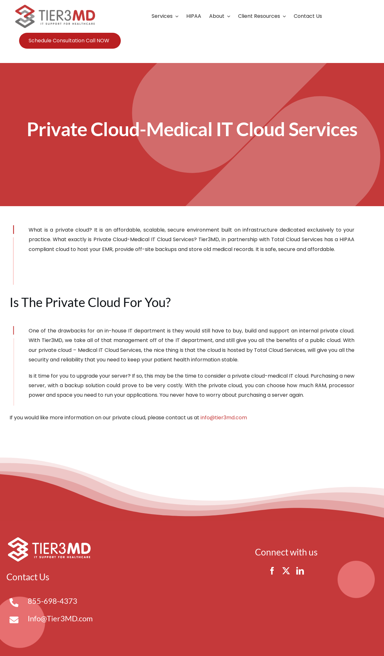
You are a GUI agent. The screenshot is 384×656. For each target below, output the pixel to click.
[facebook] (272, 571)
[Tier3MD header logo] (55, 7)
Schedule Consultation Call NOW (69, 40)
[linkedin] (300, 571)
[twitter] (286, 571)
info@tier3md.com (224, 417)
